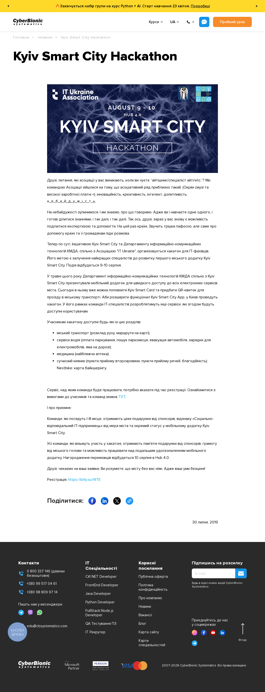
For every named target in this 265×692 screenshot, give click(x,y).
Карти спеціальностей (152, 642)
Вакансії (145, 615)
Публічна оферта (153, 576)
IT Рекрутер (95, 632)
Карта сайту (149, 632)
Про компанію (150, 598)
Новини (145, 606)
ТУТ (121, 396)
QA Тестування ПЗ (100, 623)
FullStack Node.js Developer (99, 612)
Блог (142, 623)
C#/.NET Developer (101, 576)
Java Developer (98, 593)
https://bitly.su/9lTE (84, 479)
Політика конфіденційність (153, 587)
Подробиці (200, 6)
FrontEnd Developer (101, 585)
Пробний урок (232, 22)
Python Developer (100, 602)
